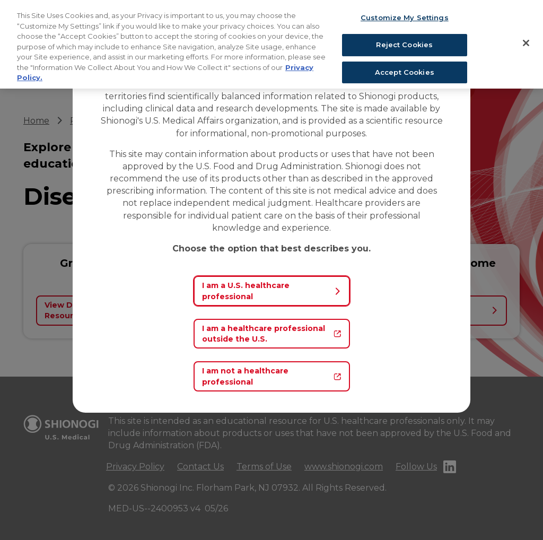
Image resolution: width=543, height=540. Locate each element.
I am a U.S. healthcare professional (271, 291)
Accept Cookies (404, 72)
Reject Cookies (404, 44)
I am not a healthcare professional (271, 376)
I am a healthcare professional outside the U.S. (271, 334)
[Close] (526, 43)
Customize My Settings (405, 17)
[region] (271, 44)
